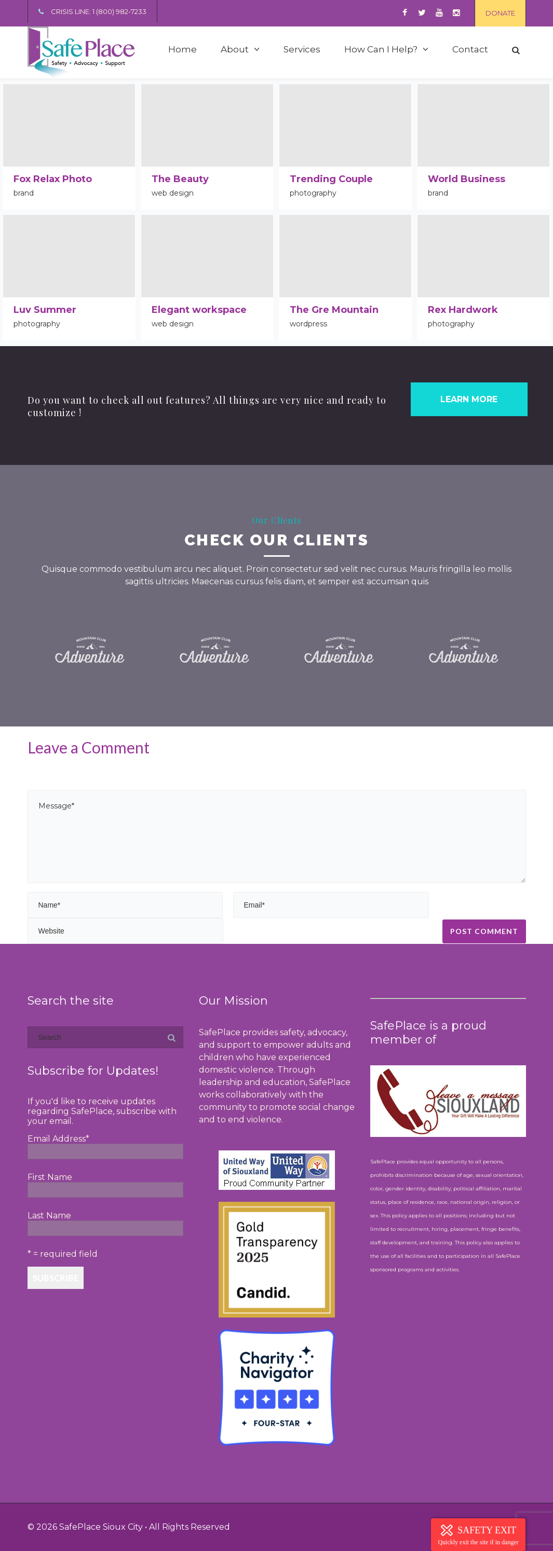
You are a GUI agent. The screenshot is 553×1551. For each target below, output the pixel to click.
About (235, 49)
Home (182, 49)
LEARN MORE (468, 399)
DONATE (500, 13)
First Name (50, 1177)
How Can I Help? (380, 49)
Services (302, 49)
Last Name (49, 1215)
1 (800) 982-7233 (119, 11)
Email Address (58, 1139)
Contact (470, 49)
